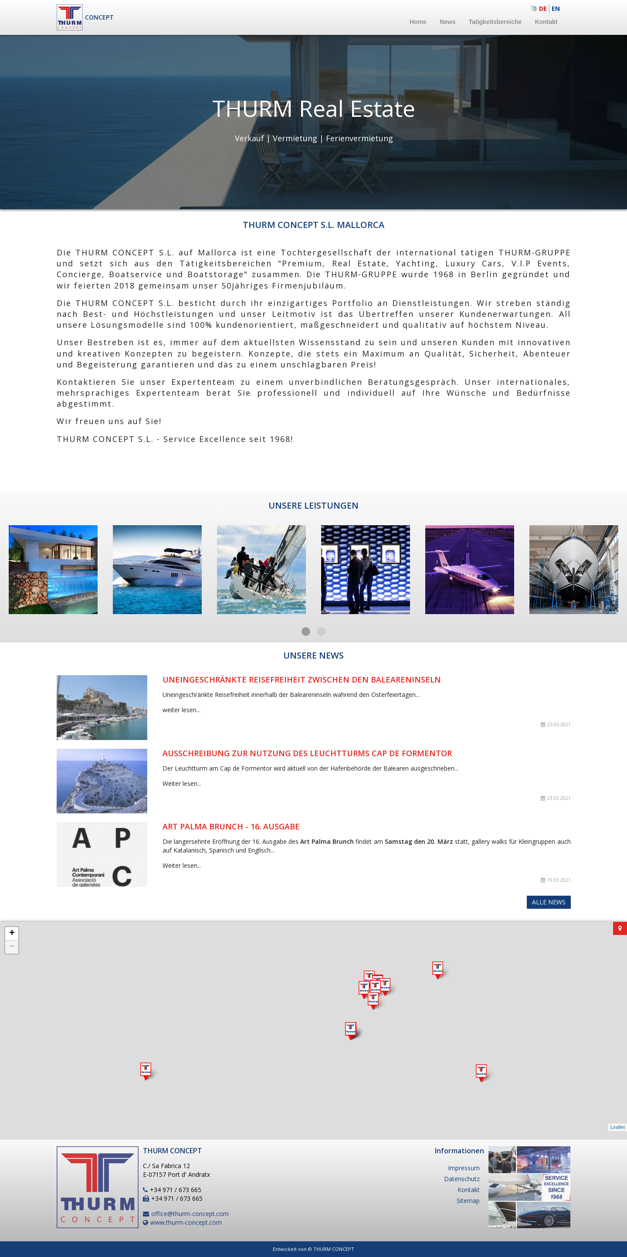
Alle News (549, 902)
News (448, 21)
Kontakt (546, 21)
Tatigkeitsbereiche (495, 21)
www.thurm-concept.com (186, 1222)
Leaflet (617, 1127)
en (556, 8)
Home (418, 21)
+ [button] (12, 933)
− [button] (12, 947)
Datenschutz (462, 1179)
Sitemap (468, 1200)
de (543, 8)
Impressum (464, 1168)
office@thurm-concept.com (190, 1213)
